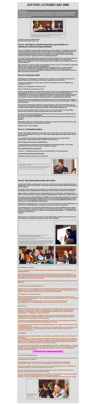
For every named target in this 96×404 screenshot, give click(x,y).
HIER (60, 351)
